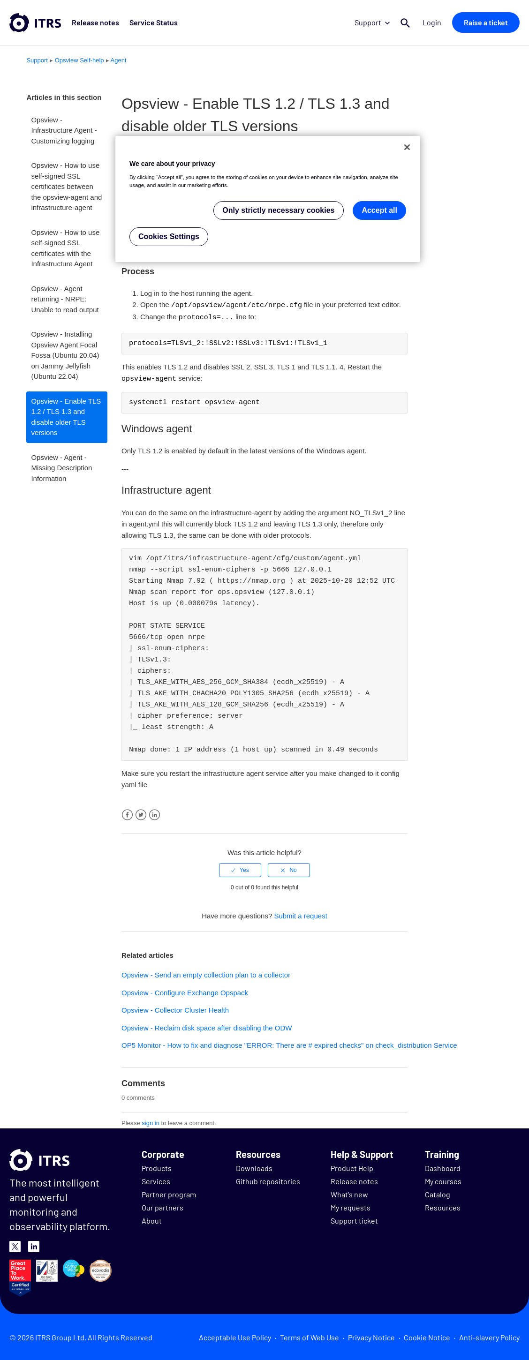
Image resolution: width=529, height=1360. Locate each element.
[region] (267, 199)
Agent (119, 60)
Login (433, 22)
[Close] (407, 147)
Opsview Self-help (79, 60)
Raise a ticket (486, 22)
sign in (150, 1121)
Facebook (127, 813)
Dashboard (443, 1166)
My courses (443, 1179)
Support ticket (354, 1219)
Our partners (162, 1206)
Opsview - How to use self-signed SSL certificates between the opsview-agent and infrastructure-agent (66, 186)
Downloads (254, 1166)
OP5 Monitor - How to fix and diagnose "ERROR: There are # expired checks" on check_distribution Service (289, 1044)
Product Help (352, 1166)
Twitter (141, 813)
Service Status (149, 22)
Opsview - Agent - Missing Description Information (61, 467)
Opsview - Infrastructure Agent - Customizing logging (64, 130)
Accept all (379, 210)
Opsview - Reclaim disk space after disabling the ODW (206, 1026)
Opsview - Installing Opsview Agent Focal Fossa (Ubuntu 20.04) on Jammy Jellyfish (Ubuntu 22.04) (65, 355)
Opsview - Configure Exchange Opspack (184, 991)
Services (156, 1179)
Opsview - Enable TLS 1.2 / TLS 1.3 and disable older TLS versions (66, 417)
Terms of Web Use (309, 1335)
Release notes (94, 22)
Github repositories (268, 1179)
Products (157, 1166)
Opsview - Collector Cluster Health (175, 1009)
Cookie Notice (427, 1335)
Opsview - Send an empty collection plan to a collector (205, 973)
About (152, 1219)
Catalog (437, 1192)
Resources (443, 1206)
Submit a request (300, 914)
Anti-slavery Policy (489, 1335)
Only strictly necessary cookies (278, 210)
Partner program (169, 1192)
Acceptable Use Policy (235, 1335)
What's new (349, 1192)
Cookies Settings (168, 236)
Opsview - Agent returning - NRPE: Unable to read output (64, 299)
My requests (350, 1206)
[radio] (240, 869)
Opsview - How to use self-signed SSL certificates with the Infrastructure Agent (65, 248)
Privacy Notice (371, 1335)
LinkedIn (154, 813)
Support (375, 22)
